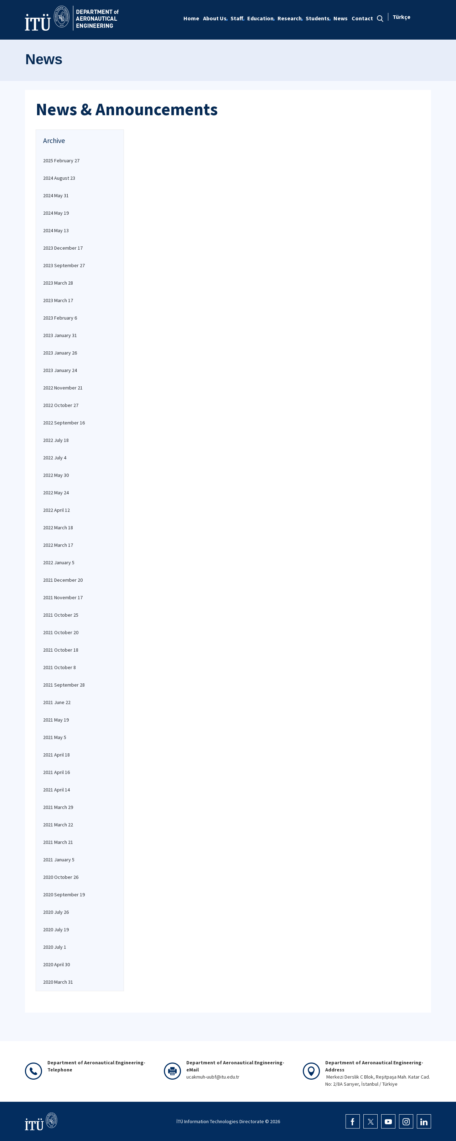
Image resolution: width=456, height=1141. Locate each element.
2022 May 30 (56, 475)
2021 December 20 (63, 580)
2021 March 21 (58, 842)
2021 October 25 (60, 615)
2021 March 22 (58, 824)
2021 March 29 (58, 807)
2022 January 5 (58, 562)
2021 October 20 (60, 632)
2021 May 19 (56, 720)
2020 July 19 (56, 929)
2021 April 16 (56, 772)
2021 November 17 (63, 597)
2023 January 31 (60, 335)
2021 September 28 (64, 685)
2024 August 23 (59, 178)
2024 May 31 (56, 195)
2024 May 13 (56, 230)
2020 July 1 (54, 947)
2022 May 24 (56, 492)
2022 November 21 (63, 387)
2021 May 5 (54, 737)
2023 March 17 (58, 300)
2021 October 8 (59, 667)
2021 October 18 (60, 650)
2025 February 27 (61, 160)
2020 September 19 (64, 894)
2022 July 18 (56, 440)
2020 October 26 (60, 877)
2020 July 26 (56, 912)
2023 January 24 (60, 370)
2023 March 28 (58, 283)
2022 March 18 (58, 527)
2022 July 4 (54, 457)
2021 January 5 (58, 859)
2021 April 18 (56, 755)
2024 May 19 (56, 213)
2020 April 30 (56, 964)
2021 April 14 (56, 789)
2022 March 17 (58, 545)
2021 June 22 (57, 702)
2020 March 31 (58, 982)
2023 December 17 (63, 248)
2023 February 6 (60, 318)
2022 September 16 (64, 422)
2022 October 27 (60, 405)
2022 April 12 (56, 510)
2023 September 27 (64, 265)
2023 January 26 (60, 353)
